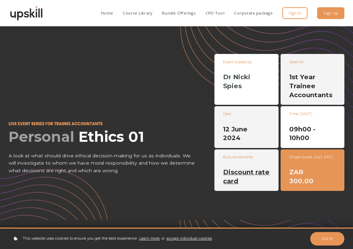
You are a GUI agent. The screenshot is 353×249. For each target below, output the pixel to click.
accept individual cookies (189, 238)
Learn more (149, 238)
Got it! (327, 239)
